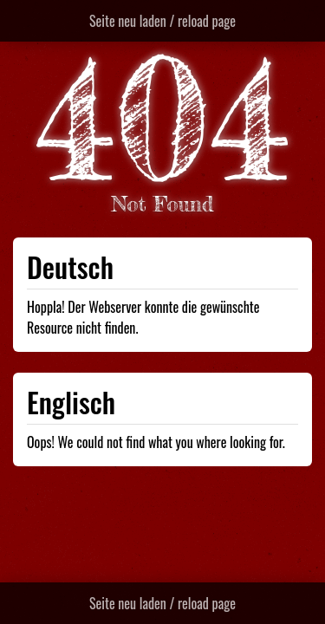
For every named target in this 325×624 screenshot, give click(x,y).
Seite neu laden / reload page (162, 20)
